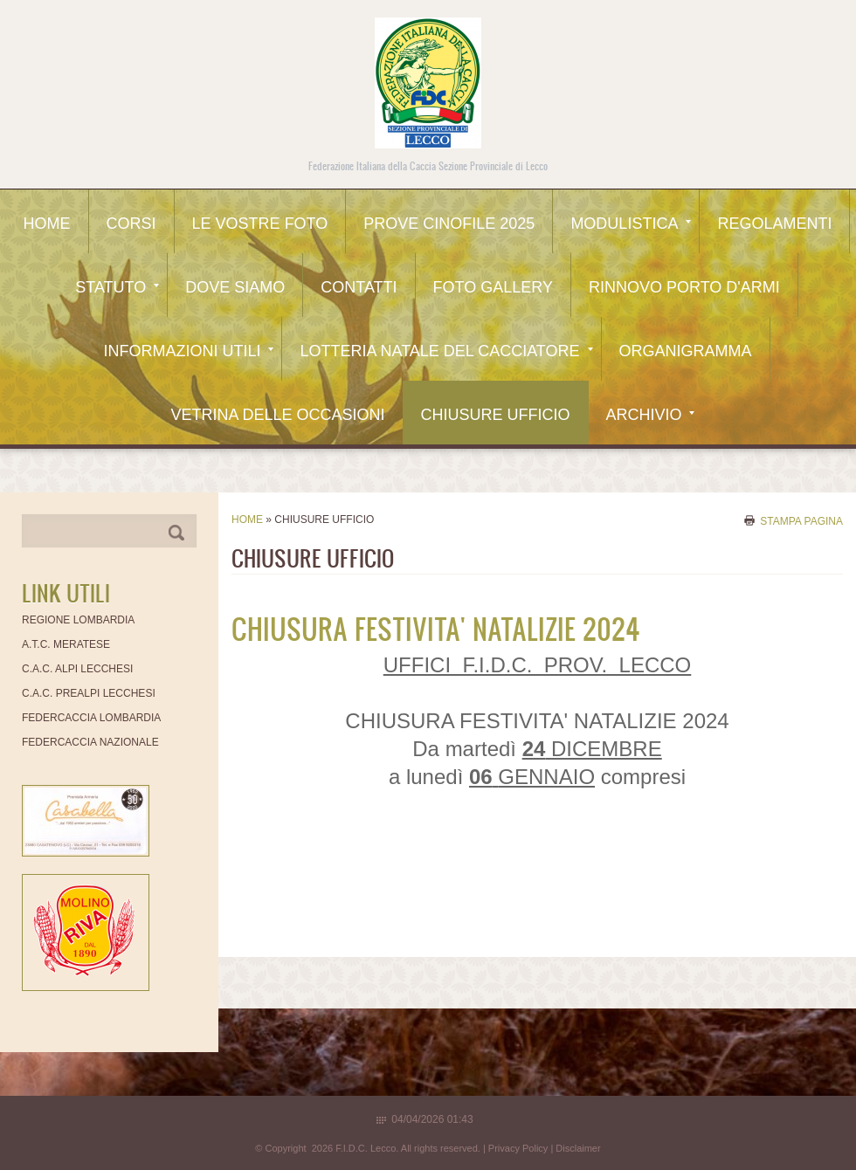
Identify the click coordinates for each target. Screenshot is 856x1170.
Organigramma (685, 351)
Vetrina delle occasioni (277, 414)
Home (47, 223)
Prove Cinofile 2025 (449, 223)
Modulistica (630, 223)
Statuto (117, 287)
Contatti (359, 287)
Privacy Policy (518, 1148)
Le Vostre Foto (260, 223)
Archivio (650, 414)
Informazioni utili (188, 351)
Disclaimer (578, 1148)
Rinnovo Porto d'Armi (684, 287)
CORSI (131, 223)
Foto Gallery (493, 287)
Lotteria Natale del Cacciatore (446, 351)
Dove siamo (235, 287)
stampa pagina (801, 520)
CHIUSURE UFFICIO (495, 414)
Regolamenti (774, 223)
